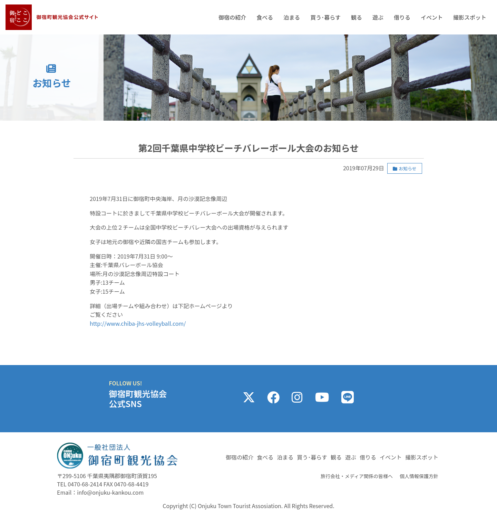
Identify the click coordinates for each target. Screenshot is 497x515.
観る (356, 17)
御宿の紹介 (232, 17)
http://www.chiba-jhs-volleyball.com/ (138, 323)
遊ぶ (377, 17)
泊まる (291, 17)
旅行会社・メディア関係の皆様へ (357, 476)
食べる (264, 17)
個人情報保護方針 (419, 476)
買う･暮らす (325, 17)
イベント (432, 17)
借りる (402, 17)
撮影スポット (469, 17)
